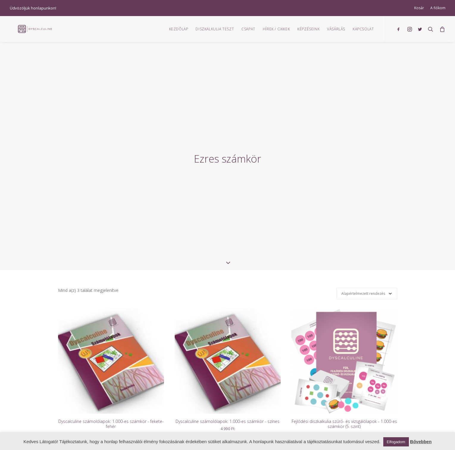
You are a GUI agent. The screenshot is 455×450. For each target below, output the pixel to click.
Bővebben (421, 441)
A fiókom (437, 7)
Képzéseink (308, 31)
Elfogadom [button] (396, 442)
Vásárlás (336, 31)
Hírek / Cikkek (276, 31)
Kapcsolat (363, 31)
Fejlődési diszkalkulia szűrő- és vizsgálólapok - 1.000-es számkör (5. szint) (344, 401)
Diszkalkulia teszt (215, 31)
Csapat (248, 31)
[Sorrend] (367, 270)
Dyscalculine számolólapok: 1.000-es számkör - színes (227, 398)
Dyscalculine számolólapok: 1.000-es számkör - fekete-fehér (111, 401)
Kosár (419, 7)
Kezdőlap (178, 31)
